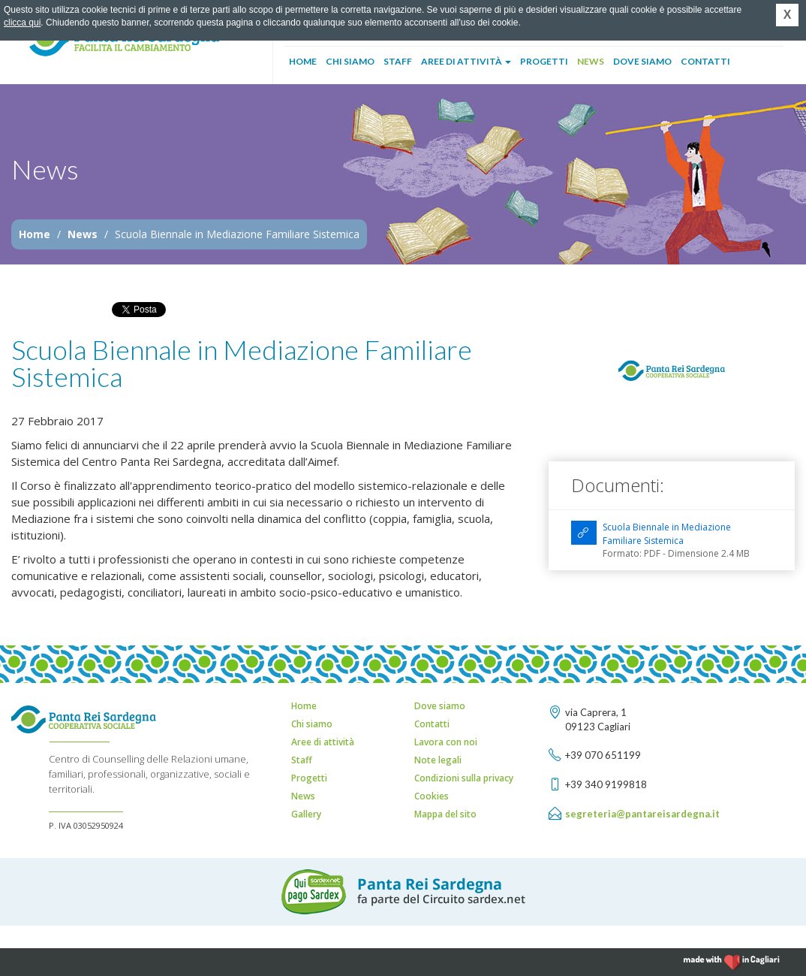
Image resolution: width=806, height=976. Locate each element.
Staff (397, 61)
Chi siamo (350, 61)
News (590, 61)
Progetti (544, 61)
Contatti (705, 61)
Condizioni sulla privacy (463, 778)
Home (303, 61)
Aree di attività (466, 61)
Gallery (306, 814)
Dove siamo (642, 61)
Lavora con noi (445, 742)
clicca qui (22, 22)
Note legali (438, 760)
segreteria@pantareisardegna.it (642, 814)
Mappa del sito (445, 814)
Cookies (431, 796)
